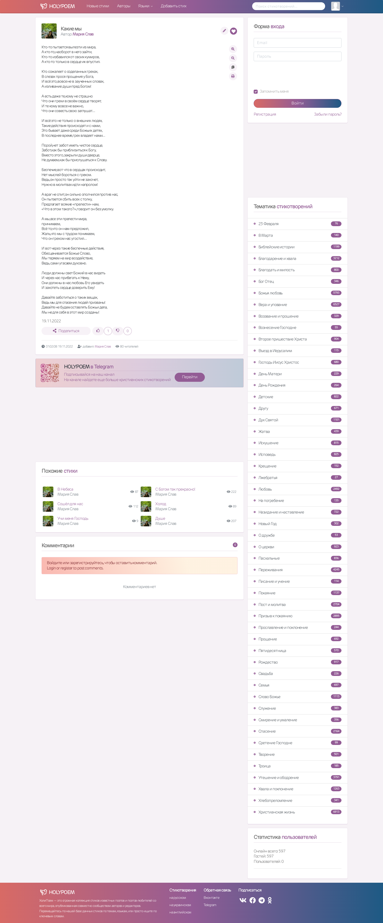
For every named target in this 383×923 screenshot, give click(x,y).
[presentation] (292, 75)
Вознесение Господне (297, 327)
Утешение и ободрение (297, 777)
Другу (297, 408)
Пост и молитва (297, 604)
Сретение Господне (297, 742)
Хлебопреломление (297, 800)
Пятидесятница (297, 650)
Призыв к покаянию (297, 616)
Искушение (297, 443)
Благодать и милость (297, 269)
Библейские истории (297, 247)
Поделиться (66, 330)
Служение (297, 708)
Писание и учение (297, 581)
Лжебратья (297, 477)
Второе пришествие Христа (297, 339)
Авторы (123, 6)
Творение (297, 754)
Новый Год (297, 523)
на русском (177, 897)
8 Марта (297, 235)
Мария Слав (82, 34)
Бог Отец (297, 281)
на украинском (180, 905)
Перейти (189, 377)
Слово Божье (297, 696)
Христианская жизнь (297, 812)
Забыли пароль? (327, 114)
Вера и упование (297, 304)
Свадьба (297, 673)
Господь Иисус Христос (297, 362)
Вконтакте (211, 897)
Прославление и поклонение (297, 627)
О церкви (297, 547)
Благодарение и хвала (297, 258)
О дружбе (297, 535)
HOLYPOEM (76, 366)
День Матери (297, 374)
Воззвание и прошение (297, 316)
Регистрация (265, 114)
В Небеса (65, 489)
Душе (160, 518)
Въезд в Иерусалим (297, 350)
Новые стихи (98, 6)
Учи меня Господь (72, 518)
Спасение (297, 731)
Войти (297, 103)
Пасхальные (297, 558)
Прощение (297, 639)
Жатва (297, 431)
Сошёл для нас (70, 503)
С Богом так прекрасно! (175, 489)
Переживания (297, 569)
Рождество (297, 662)
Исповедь (297, 454)
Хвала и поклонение (297, 789)
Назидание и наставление (297, 512)
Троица (297, 766)
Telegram (210, 905)
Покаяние (297, 593)
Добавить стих (173, 6)
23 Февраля (297, 223)
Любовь (297, 489)
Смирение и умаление (297, 720)
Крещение (297, 466)
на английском (180, 912)
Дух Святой (297, 420)
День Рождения (297, 385)
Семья (297, 685)
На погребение (297, 500)
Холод (160, 503)
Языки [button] (144, 6)
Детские (297, 396)
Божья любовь (297, 293)
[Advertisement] (139, 426)
